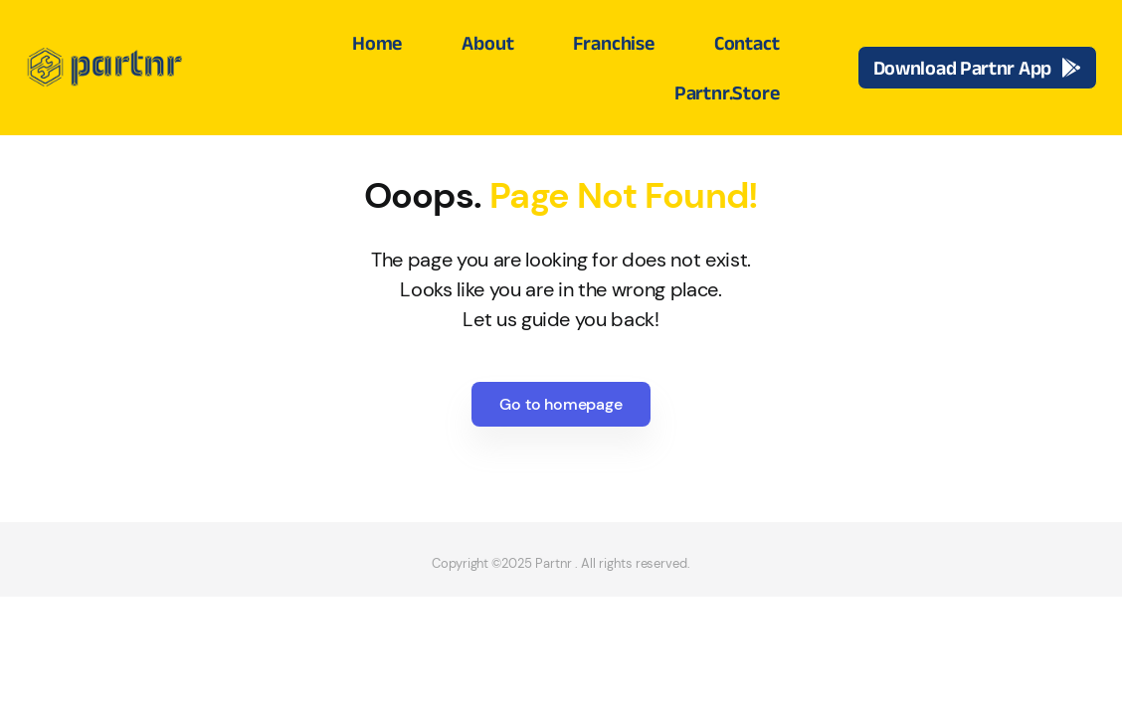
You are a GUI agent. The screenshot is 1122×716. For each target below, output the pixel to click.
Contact (747, 43)
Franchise (613, 43)
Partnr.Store (727, 92)
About (487, 43)
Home (377, 43)
